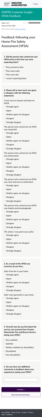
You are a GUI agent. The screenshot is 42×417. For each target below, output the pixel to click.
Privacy (30, 412)
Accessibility (5, 412)
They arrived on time (14, 67)
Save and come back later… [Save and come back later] (21, 395)
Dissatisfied (10, 351)
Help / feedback (7, 414)
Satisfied (8, 343)
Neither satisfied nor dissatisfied (19, 347)
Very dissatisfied (12, 355)
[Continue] (21, 389)
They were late (11, 74)
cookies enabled (19, 29)
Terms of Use (15, 412)
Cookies (24, 412)
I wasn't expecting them (15, 78)
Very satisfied (10, 340)
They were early (12, 71)
